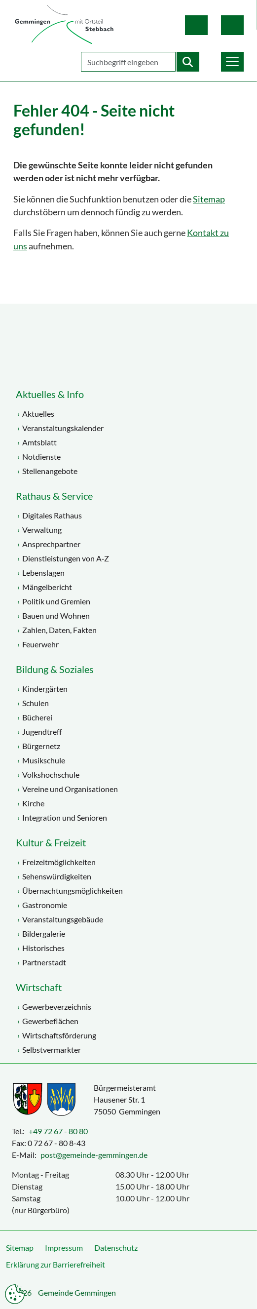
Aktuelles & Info (50, 394)
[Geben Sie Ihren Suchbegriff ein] (128, 62)
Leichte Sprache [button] (196, 25)
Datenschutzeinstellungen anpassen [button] (15, 1294)
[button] (232, 61)
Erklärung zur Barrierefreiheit (55, 1264)
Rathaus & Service (54, 496)
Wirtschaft (39, 987)
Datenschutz (116, 1247)
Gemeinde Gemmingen (77, 1292)
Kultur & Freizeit (51, 842)
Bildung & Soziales (55, 669)
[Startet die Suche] (188, 61)
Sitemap (209, 199)
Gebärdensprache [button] (232, 25)
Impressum (64, 1247)
